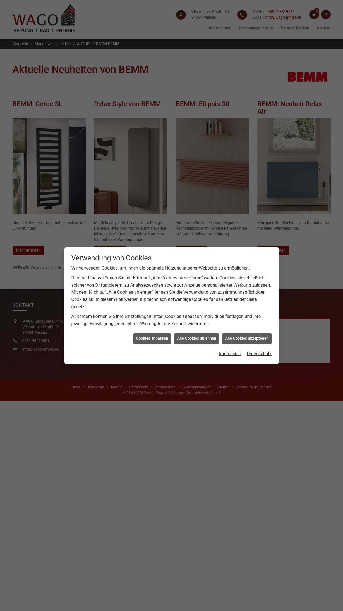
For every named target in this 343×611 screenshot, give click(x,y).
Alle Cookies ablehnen (196, 263)
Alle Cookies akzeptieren (246, 263)
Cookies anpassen (152, 263)
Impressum (230, 278)
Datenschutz (259, 278)
